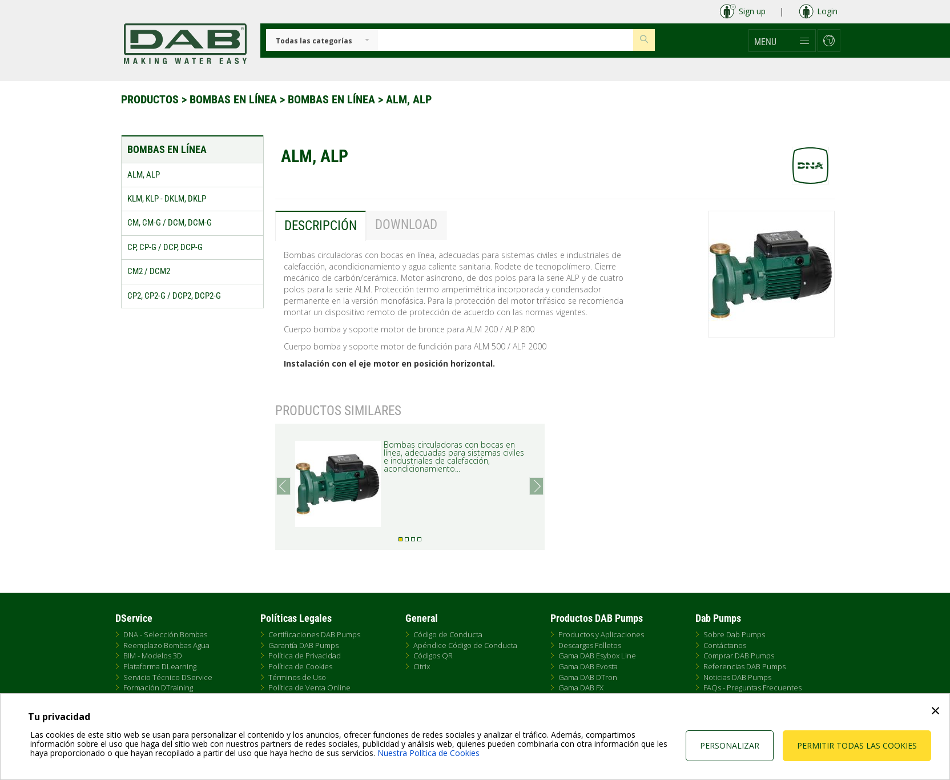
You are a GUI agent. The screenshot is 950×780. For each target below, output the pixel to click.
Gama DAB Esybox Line (597, 655)
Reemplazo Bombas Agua (166, 645)
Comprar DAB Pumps (738, 655)
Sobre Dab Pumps (734, 634)
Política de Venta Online (309, 687)
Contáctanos (724, 645)
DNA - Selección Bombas (165, 634)
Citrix (421, 666)
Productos (151, 99)
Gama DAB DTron (587, 677)
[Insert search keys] (505, 40)
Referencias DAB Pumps (744, 666)
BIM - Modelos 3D (152, 655)
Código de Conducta (447, 634)
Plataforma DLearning (159, 666)
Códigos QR (433, 655)
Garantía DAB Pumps (303, 645)
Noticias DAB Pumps (737, 677)
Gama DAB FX (580, 687)
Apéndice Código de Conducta (465, 645)
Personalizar (729, 745)
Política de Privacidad (304, 655)
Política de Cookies (300, 666)
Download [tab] (406, 224)
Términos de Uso (297, 677)
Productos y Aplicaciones (601, 634)
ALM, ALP (409, 99)
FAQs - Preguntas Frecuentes (752, 687)
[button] (782, 40)
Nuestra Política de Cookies (428, 752)
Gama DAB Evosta (588, 666)
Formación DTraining (158, 687)
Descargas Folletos (589, 645)
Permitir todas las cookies (857, 745)
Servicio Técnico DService (167, 677)
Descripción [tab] (320, 226)
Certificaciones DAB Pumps (314, 634)
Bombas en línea (235, 99)
